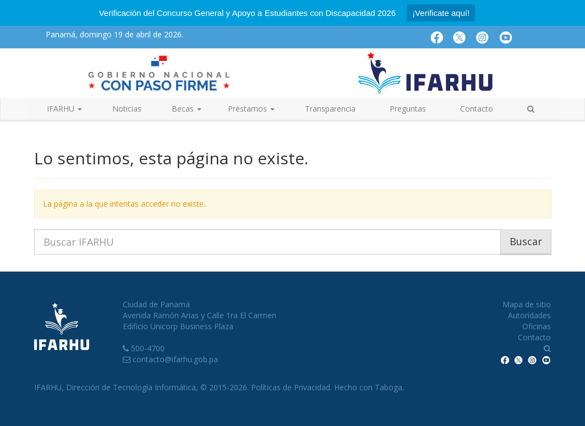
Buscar (526, 241)
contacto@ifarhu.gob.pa (175, 359)
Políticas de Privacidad (290, 387)
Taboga (388, 387)
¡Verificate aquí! (440, 13)
